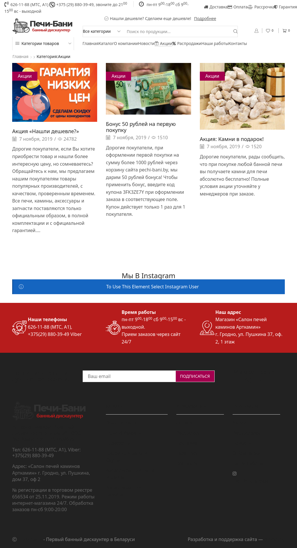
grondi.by (274, 539)
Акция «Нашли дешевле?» (45, 131)
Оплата (238, 7)
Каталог (106, 43)
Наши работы (214, 43)
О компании (126, 43)
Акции (163, 43)
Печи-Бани (30, 539)
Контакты (237, 43)
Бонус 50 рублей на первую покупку (140, 126)
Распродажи (186, 43)
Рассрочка (261, 7)
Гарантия (285, 7)
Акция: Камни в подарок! (232, 138)
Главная (91, 43)
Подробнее (205, 18)
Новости (146, 43)
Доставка (216, 7)
